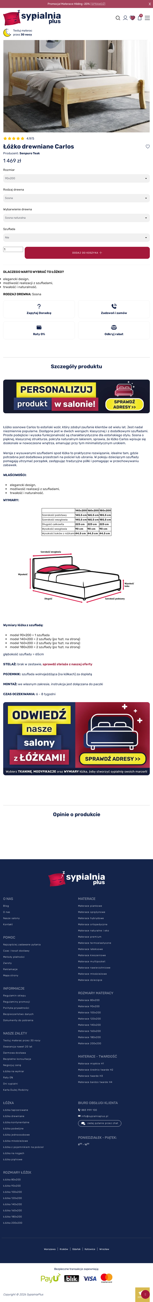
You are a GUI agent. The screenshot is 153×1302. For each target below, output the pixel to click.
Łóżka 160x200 (12, 1210)
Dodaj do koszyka (87, 252)
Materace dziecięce (90, 980)
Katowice (90, 1249)
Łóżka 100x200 (12, 1192)
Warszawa (50, 1249)
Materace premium (90, 936)
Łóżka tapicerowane (15, 1110)
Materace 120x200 (89, 1018)
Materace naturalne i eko (93, 930)
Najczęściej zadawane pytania (22, 944)
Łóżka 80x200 (12, 1179)
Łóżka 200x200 (12, 1222)
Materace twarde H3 (90, 1076)
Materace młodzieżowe (92, 973)
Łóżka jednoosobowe (16, 1134)
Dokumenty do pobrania (18, 1020)
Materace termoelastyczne (94, 943)
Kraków (64, 1249)
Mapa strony (10, 975)
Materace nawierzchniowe (94, 967)
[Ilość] (13, 249)
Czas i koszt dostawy (16, 950)
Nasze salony (11, 918)
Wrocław (104, 1249)
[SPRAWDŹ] (97, 4)
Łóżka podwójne (13, 1128)
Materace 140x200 (89, 1024)
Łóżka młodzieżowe (15, 1141)
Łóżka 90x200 (12, 1185)
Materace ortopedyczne (93, 924)
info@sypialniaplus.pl (93, 1116)
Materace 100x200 (89, 1012)
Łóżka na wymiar (13, 1071)
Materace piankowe (90, 905)
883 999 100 (87, 1110)
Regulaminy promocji (16, 1001)
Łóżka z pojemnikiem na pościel (23, 1147)
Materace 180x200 (89, 1037)
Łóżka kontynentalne (16, 1122)
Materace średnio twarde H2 (95, 1069)
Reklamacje (10, 969)
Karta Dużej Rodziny (15, 1089)
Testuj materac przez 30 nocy (21, 1040)
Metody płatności (14, 957)
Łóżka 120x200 (12, 1198)
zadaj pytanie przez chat (99, 1123)
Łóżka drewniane (14, 1116)
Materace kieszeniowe (92, 955)
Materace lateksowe (90, 949)
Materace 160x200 (89, 1031)
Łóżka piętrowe (13, 1159)
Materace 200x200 (89, 1043)
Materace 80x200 (89, 1000)
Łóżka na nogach (13, 1153)
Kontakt (8, 924)
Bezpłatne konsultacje (17, 1059)
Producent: (21, 153)
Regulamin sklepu (14, 995)
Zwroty (7, 963)
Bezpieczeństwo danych (18, 1014)
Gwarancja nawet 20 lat (17, 1046)
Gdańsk (76, 1249)
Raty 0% (8, 1077)
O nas (6, 912)
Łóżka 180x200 (12, 1216)
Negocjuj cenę (12, 1065)
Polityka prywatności (16, 1008)
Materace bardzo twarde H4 (95, 1082)
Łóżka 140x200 (12, 1204)
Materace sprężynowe (91, 912)
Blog (6, 905)
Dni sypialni (10, 1083)
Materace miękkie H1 (91, 1063)
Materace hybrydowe (91, 918)
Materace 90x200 (89, 1006)
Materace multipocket (91, 961)
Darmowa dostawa (14, 1052)
